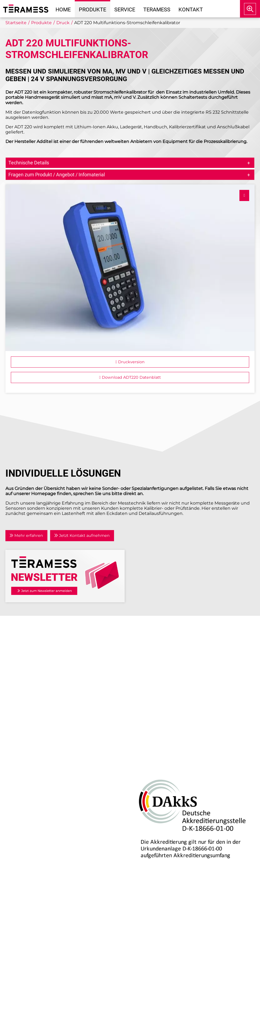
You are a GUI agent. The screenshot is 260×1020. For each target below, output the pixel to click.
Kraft (14, 789)
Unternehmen (150, 645)
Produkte (92, 9)
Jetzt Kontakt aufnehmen (82, 535)
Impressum (146, 690)
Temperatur (22, 783)
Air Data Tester (25, 770)
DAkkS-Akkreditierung (154, 763)
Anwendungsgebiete (157, 658)
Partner (142, 665)
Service (124, 9)
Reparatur (20, 836)
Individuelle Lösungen (33, 849)
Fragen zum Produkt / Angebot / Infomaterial (56, 174)
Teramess (156, 9)
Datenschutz (148, 697)
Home (63, 9)
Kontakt (190, 9)
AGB (139, 703)
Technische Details (28, 162)
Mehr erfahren (26, 535)
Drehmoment (24, 776)
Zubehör (18, 802)
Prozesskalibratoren (30, 796)
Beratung (19, 830)
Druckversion (129, 361)
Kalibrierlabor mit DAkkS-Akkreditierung (53, 843)
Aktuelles (144, 652)
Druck (16, 763)
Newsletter (146, 678)
